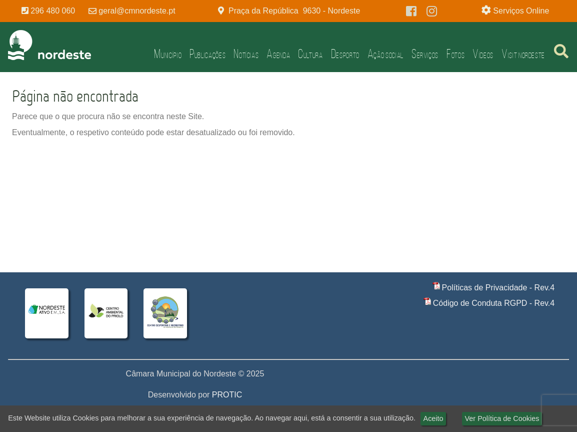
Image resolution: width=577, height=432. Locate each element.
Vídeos (483, 54)
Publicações (208, 54)
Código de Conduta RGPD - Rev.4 (493, 303)
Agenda (278, 54)
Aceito (434, 418)
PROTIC (227, 394)
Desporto (345, 54)
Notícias (246, 54)
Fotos (455, 54)
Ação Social (386, 54)
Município (168, 54)
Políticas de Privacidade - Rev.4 (498, 287)
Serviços (425, 54)
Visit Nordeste (523, 54)
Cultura (310, 54)
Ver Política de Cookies (502, 418)
